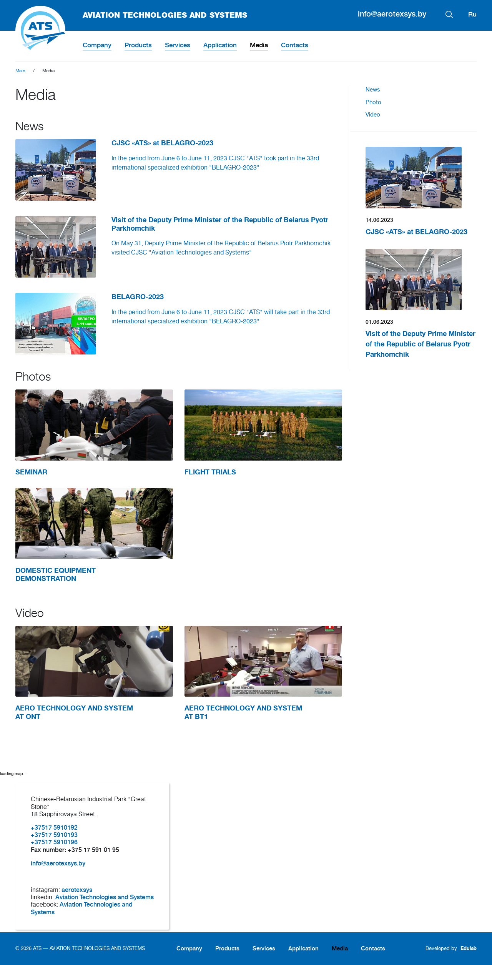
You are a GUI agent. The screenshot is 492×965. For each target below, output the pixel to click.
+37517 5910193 (54, 835)
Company (97, 45)
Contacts (294, 45)
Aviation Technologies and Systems (104, 897)
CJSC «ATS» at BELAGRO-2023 (416, 232)
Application (220, 45)
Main (20, 70)
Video (373, 114)
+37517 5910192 (54, 827)
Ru (472, 14)
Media (259, 45)
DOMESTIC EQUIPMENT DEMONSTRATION (55, 575)
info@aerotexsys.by (392, 14)
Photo (373, 102)
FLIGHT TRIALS (210, 472)
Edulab (468, 948)
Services (177, 45)
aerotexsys (77, 890)
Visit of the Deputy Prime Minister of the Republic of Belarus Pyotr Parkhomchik (420, 344)
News (373, 90)
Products (138, 45)
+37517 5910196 (54, 842)
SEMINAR (31, 472)
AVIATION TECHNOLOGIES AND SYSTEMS (131, 15)
